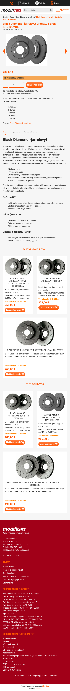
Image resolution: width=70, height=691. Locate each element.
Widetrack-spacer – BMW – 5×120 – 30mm (21, 608)
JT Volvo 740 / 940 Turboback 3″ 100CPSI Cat (22, 619)
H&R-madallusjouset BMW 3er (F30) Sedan (21, 593)
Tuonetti (38, 688)
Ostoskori (55, 3)
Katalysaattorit (9, 652)
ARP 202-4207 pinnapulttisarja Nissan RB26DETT (24, 616)
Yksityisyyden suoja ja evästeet (16, 576)
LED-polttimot (8, 661)
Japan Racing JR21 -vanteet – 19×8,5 (19, 599)
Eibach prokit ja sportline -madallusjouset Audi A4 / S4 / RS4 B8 (30, 655)
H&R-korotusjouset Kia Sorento (16, 596)
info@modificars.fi (21, 550)
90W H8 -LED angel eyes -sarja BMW (18, 627)
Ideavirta (45, 686)
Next (66, 51)
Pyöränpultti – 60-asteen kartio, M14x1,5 (20, 602)
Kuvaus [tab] (5, 132)
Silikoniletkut (8, 647)
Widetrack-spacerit (10, 644)
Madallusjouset (9, 638)
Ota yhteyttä (8, 582)
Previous (4, 51)
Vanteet (6, 641)
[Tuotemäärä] (13, 84)
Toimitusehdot (9, 573)
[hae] (51, 10)
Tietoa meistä (8, 566)
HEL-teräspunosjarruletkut (14, 610)
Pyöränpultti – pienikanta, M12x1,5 (17, 605)
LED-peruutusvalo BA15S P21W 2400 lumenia (22, 625)
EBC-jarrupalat (9, 667)
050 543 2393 (16, 547)
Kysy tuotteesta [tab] (15, 132)
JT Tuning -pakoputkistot (13, 650)
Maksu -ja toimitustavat (13, 570)
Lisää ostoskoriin (34, 85)
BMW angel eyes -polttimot (14, 664)
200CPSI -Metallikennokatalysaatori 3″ (19, 622)
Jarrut (12, 17)
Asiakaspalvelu (24, 3)
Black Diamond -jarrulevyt (25, 17)
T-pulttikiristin (8, 613)
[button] (15, 310)
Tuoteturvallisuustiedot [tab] (31, 132)
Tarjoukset (40, 3)
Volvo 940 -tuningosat (12, 670)
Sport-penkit (8, 658)
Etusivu (5, 17)
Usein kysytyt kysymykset (13, 579)
